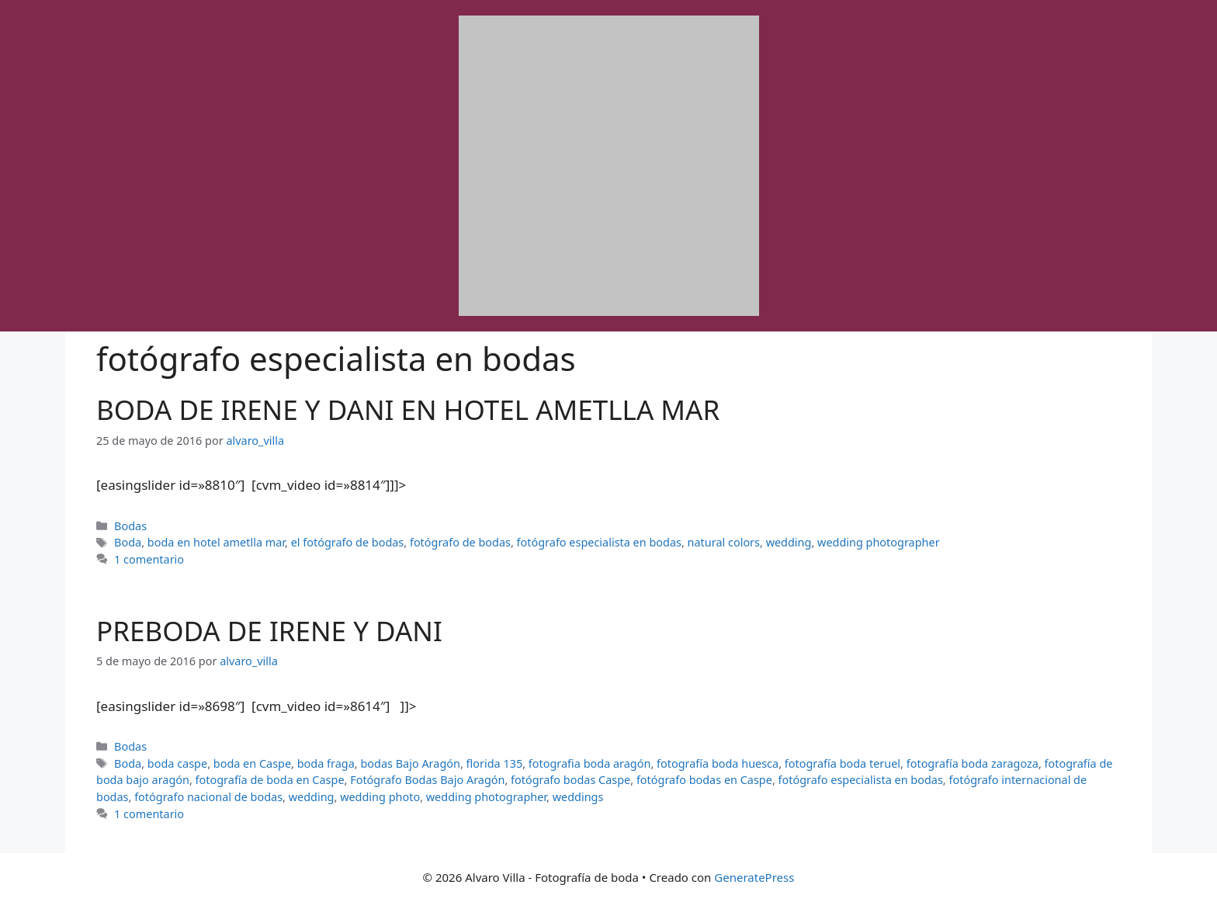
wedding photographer (878, 542)
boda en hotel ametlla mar (216, 542)
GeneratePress (754, 877)
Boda (127, 542)
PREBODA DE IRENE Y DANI (269, 630)
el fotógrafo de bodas (347, 542)
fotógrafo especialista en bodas (599, 542)
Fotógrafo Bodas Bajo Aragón (427, 779)
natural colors (724, 542)
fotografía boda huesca (717, 763)
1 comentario (149, 559)
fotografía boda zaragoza (972, 763)
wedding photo (380, 796)
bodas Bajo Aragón (410, 763)
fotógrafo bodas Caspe (570, 779)
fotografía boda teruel (842, 763)
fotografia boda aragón (590, 763)
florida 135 (494, 763)
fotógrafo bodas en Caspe (704, 779)
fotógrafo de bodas (460, 542)
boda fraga (326, 763)
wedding (789, 542)
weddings (578, 796)
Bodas (130, 526)
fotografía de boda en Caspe (270, 779)
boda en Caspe (252, 763)
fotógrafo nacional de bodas (208, 796)
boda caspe (177, 763)
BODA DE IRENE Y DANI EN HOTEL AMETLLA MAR (407, 409)
